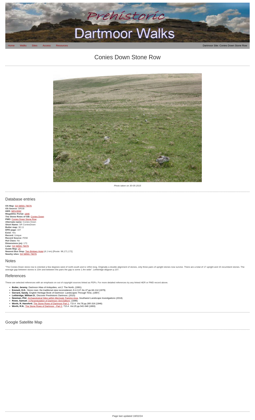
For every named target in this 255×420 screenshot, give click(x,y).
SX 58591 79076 (23, 206)
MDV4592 (16, 211)
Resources (62, 45)
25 (19, 248)
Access (47, 45)
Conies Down (37, 216)
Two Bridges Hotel (34, 251)
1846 (27, 214)
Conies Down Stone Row (24, 219)
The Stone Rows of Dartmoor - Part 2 (43, 306)
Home (11, 45)
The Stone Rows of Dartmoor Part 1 (51, 303)
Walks (23, 45)
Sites (34, 45)
